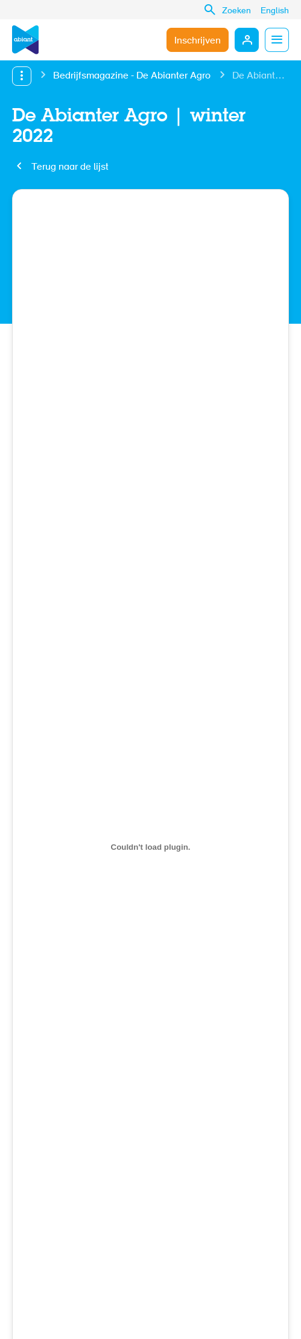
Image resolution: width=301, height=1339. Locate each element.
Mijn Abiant (247, 40)
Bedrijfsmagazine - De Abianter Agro (132, 76)
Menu (277, 40)
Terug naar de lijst (70, 167)
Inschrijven (197, 41)
